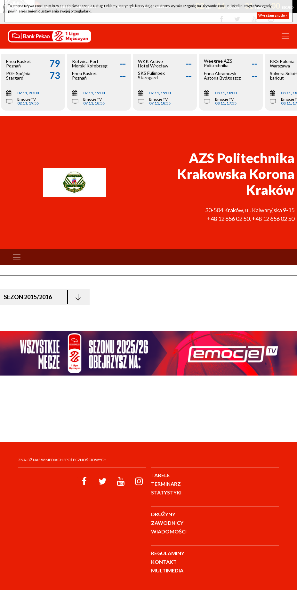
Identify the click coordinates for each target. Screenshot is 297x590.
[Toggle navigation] (285, 36)
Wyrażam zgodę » (272, 15)
